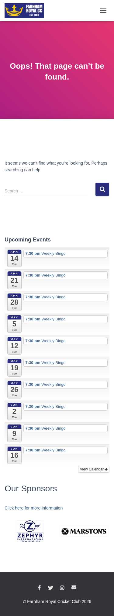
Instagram (62, 588)
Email (73, 587)
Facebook (39, 588)
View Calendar (94, 469)
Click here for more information (34, 508)
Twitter (50, 588)
